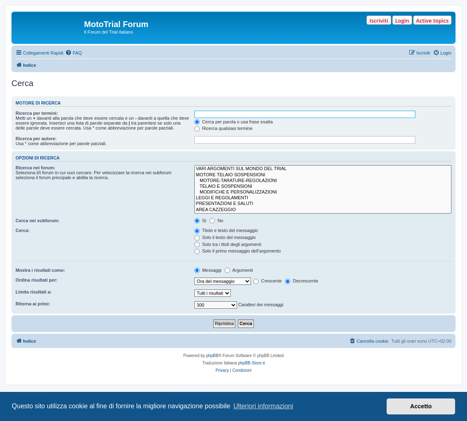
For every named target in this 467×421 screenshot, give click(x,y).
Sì (200, 220)
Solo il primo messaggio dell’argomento (237, 250)
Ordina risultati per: (36, 280)
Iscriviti (378, 20)
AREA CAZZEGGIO (323, 210)
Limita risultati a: (34, 291)
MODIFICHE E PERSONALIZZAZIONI (323, 192)
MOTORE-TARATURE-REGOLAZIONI (323, 181)
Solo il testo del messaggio (225, 237)
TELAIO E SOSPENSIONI (323, 186)
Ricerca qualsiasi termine (223, 128)
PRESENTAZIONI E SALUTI (323, 204)
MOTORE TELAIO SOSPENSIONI (323, 175)
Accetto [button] (421, 406)
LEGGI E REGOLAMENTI (323, 198)
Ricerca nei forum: (35, 167)
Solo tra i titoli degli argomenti (227, 244)
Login (402, 20)
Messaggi (207, 270)
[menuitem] (73, 53)
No (216, 220)
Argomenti (239, 270)
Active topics (432, 20)
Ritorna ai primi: (33, 303)
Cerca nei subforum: (37, 220)
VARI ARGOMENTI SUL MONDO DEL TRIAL (323, 169)
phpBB (212, 355)
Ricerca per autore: (36, 138)
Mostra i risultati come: (40, 270)
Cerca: (23, 230)
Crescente (267, 280)
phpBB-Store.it (251, 363)
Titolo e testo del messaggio (226, 230)
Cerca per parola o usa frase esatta (233, 121)
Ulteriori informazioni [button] (263, 406)
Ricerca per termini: (37, 113)
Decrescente (301, 280)
